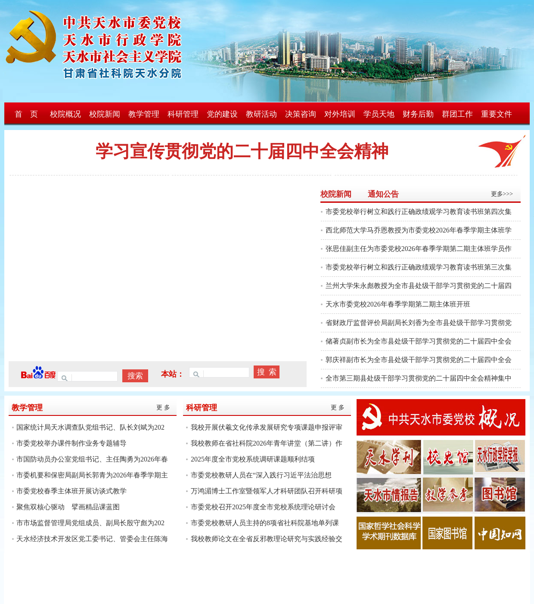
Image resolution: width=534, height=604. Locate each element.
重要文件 (496, 114)
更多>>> (502, 194)
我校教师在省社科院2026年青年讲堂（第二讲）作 (266, 443)
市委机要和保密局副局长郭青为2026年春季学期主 (92, 475)
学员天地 (378, 114)
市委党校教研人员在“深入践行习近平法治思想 (261, 475)
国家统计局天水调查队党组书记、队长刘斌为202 (90, 427)
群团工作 (457, 114)
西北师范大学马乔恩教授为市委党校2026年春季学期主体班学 (419, 230)
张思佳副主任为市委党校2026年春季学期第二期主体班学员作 (419, 248)
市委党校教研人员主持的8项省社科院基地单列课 (265, 523)
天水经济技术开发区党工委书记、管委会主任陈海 (92, 538)
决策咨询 (300, 114)
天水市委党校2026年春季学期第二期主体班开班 (398, 304)
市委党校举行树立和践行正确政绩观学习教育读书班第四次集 (419, 211)
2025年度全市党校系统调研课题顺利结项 (253, 459)
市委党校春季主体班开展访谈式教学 (71, 491)
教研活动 (261, 114)
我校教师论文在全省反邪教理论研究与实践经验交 (266, 538)
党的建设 (222, 114)
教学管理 (143, 114)
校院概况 (65, 114)
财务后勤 (418, 114)
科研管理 (183, 114)
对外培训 (339, 114)
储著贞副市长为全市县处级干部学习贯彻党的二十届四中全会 (419, 341)
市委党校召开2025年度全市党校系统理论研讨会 (263, 507)
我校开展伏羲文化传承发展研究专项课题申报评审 (266, 427)
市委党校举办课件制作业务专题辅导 (71, 443)
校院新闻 (104, 114)
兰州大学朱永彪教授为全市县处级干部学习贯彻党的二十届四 (419, 285)
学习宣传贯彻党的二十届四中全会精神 (242, 151)
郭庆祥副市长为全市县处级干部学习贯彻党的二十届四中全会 (419, 359)
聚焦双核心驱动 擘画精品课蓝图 (68, 507)
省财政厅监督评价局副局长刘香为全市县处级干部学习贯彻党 (419, 322)
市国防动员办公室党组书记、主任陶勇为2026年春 (92, 459)
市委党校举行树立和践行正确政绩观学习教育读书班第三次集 (419, 267)
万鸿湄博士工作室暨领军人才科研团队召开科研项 (266, 491)
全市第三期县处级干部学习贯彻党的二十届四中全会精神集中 (419, 378)
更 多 (163, 407)
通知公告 (383, 194)
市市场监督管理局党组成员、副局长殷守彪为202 (90, 523)
